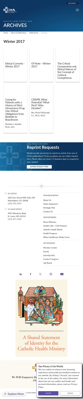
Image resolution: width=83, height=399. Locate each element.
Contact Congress (50, 259)
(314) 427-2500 (14, 219)
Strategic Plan (49, 207)
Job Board (47, 263)
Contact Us (48, 211)
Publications (33, 33)
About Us (47, 200)
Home (5, 33)
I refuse (70, 393)
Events (46, 251)
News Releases (49, 222)
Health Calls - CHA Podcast (55, 225)
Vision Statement (50, 204)
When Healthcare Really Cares (56, 237)
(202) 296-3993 (14, 203)
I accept (48, 393)
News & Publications (18, 33)
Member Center (50, 247)
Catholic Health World (52, 229)
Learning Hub (49, 255)
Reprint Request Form (39, 167)
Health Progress (50, 233)
